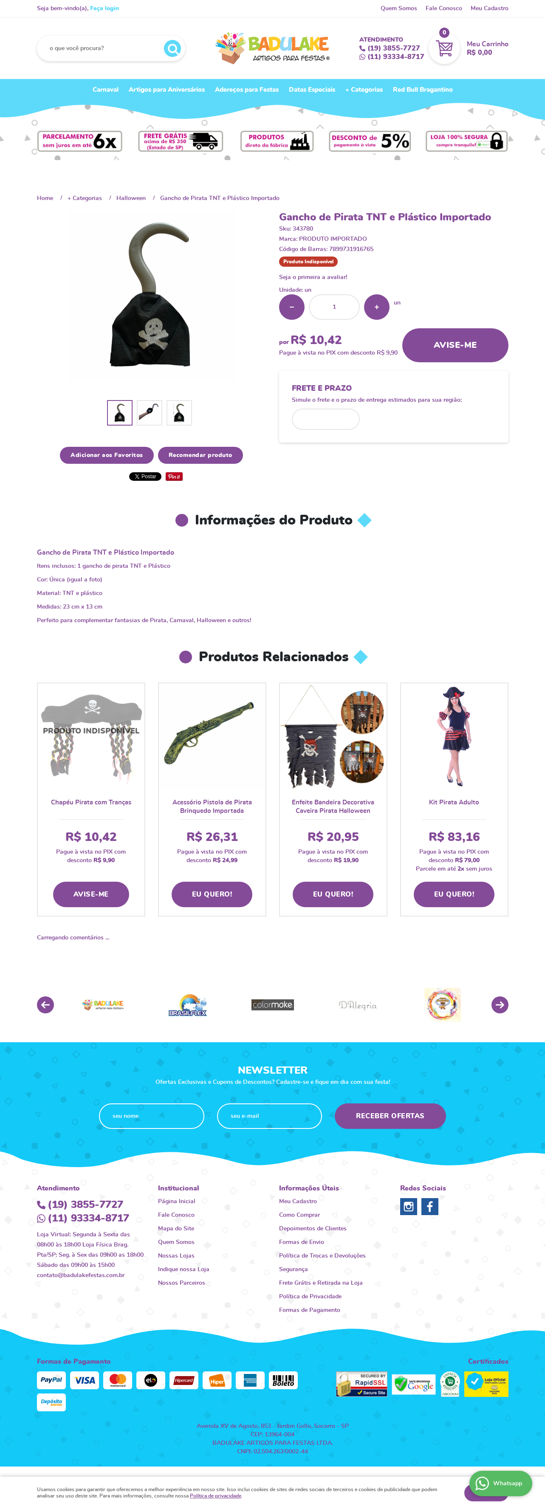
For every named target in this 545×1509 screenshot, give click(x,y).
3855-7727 (393, 48)
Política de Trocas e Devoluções (322, 1256)
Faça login (104, 8)
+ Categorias (364, 90)
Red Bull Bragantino (423, 90)
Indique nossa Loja (183, 1269)
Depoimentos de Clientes (313, 1229)
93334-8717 (395, 57)
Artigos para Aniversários (167, 90)
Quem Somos (399, 8)
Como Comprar (299, 1215)
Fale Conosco (444, 8)
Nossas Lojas (176, 1256)
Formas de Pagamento (309, 1310)
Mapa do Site (176, 1229)
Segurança (293, 1269)
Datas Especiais (312, 90)
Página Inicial (176, 1201)
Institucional (178, 1188)
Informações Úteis (309, 1188)
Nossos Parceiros (181, 1283)
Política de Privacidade (310, 1297)
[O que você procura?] (172, 48)
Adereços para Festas (247, 90)
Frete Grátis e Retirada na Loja (321, 1283)
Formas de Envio (301, 1242)
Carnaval (106, 90)
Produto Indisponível (91, 736)
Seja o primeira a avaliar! (313, 277)
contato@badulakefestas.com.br (80, 1275)
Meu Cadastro (489, 8)
